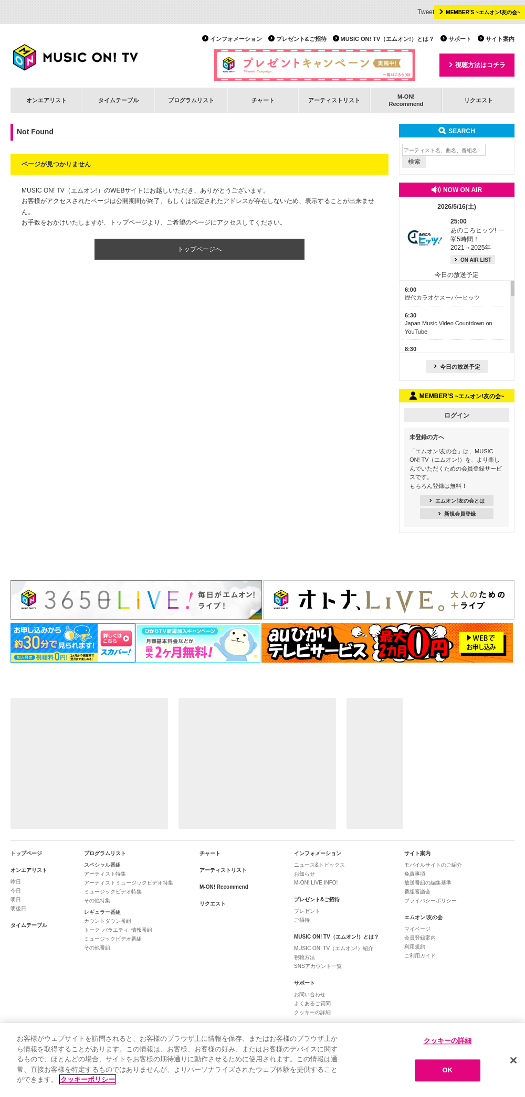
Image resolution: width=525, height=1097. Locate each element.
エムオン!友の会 (423, 917)
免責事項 (414, 874)
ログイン (456, 415)
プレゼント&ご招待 (301, 39)
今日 (15, 890)
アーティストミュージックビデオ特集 (128, 883)
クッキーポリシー (87, 1080)
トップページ (26, 853)
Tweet (425, 12)
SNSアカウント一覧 (318, 966)
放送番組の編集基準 (428, 883)
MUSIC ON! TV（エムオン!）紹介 (333, 948)
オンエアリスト (46, 100)
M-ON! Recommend (224, 887)
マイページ (417, 929)
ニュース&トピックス (319, 865)
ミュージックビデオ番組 (113, 939)
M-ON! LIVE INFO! (316, 883)
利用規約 (414, 947)
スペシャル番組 (102, 865)
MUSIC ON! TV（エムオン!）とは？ (387, 39)
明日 (15, 899)
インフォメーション (236, 39)
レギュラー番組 (102, 912)
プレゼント (307, 911)
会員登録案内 (420, 938)
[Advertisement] (89, 763)
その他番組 (97, 948)
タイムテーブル (118, 100)
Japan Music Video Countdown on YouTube (448, 323)
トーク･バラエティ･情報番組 (118, 930)
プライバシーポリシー (430, 900)
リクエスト (478, 100)
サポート (459, 39)
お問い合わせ (310, 994)
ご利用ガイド (420, 955)
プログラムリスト (191, 100)
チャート (263, 100)
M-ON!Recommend (405, 99)
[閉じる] (513, 1060)
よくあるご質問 (312, 1003)
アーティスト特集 (105, 874)
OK (448, 1070)
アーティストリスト (334, 100)
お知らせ (304, 874)
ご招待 (302, 920)
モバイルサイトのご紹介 (433, 865)
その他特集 (97, 900)
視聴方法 (304, 957)
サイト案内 (500, 39)
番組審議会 (417, 891)
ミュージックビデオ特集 (113, 891)
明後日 (18, 908)
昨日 (15, 882)
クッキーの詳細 (312, 1012)
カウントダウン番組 (107, 921)
